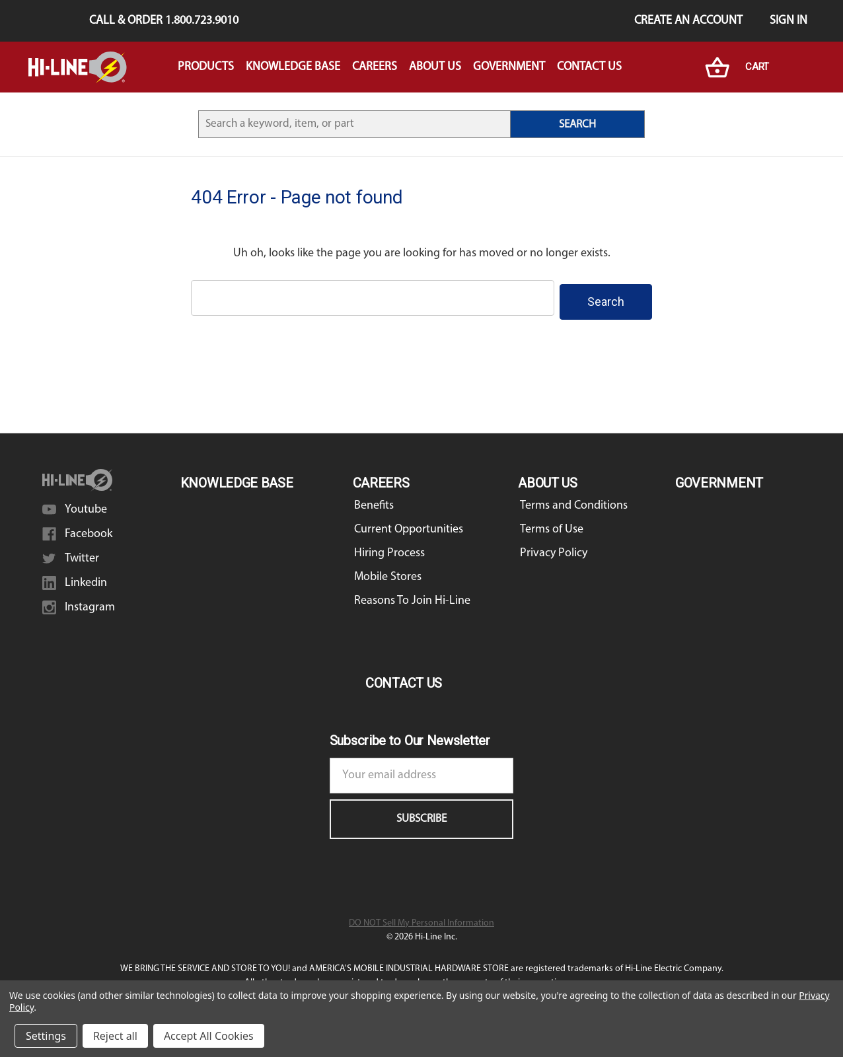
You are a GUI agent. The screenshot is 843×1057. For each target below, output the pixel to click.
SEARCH (577, 124)
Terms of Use (551, 525)
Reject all (115, 1036)
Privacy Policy (553, 549)
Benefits (374, 501)
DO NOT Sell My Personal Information (421, 919)
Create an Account (688, 21)
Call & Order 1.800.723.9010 (163, 21)
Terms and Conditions (574, 501)
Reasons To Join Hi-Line (412, 597)
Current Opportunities (408, 525)
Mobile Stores (388, 573)
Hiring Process (389, 549)
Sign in (788, 21)
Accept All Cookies (209, 1036)
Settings (46, 1036)
